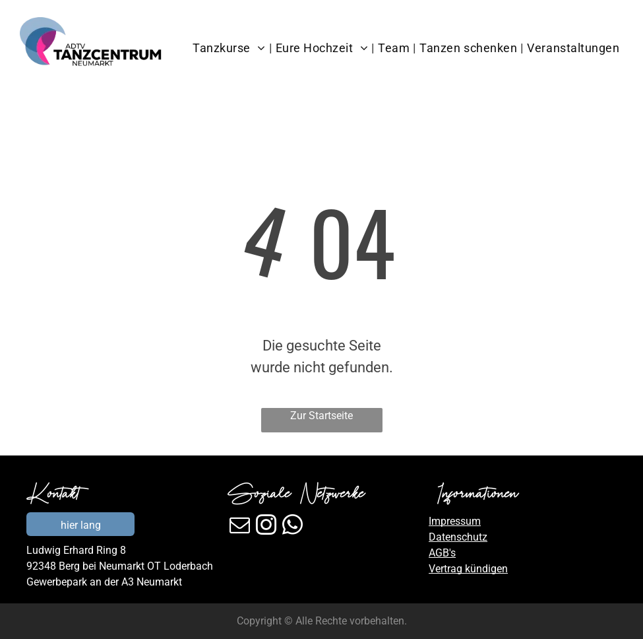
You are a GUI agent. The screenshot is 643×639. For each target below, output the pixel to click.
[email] (239, 527)
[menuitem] (230, 47)
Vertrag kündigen (468, 568)
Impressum (455, 521)
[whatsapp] (292, 527)
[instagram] (266, 527)
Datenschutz (458, 537)
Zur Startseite (321, 415)
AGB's (442, 553)
